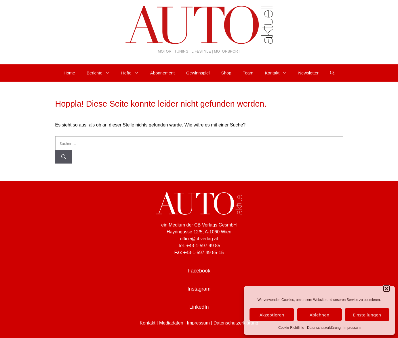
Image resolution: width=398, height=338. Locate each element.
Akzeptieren (272, 315)
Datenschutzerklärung (324, 328)
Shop (226, 72)
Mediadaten (171, 322)
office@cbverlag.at (199, 238)
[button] (386, 288)
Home (69, 72)
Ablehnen (320, 315)
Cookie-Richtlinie (291, 328)
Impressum (352, 328)
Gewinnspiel (198, 72)
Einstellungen (367, 315)
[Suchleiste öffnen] (332, 73)
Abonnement (162, 72)
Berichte (101, 73)
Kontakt (278, 73)
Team (248, 72)
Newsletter (308, 72)
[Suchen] (63, 157)
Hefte (132, 73)
